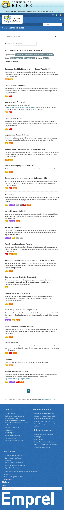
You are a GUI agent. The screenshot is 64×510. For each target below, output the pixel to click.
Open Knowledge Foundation (13, 477)
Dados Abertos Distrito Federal (44, 442)
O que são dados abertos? (13, 455)
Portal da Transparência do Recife (45, 444)
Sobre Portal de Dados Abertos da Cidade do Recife (21, 471)
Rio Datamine (38, 439)
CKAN (5, 482)
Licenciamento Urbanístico (15, 85)
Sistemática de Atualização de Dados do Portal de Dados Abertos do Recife (16, 423)
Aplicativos (8, 430)
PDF (10, 95)
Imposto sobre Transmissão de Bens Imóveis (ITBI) (25, 149)
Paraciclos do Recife (13, 227)
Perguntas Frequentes (12, 435)
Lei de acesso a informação (14, 463)
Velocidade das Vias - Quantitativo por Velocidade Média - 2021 (30, 260)
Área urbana (9, 195)
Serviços (22, 12)
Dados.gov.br (38, 437)
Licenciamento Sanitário (14, 118)
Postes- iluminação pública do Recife (19, 166)
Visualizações (9, 433)
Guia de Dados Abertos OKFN (44, 421)
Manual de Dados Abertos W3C (44, 413)
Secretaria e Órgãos (36, 12)
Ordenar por (9, 44)
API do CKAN (8, 474)
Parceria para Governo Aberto (15, 465)
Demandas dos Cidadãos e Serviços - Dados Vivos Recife (27, 69)
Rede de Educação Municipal (16, 371)
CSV (11, 79)
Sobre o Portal (10, 413)
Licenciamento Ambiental (15, 102)
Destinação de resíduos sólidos (17, 293)
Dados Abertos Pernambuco (43, 434)
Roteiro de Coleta (12, 343)
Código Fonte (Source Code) (14, 440)
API (38, 399)
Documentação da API (48, 399)
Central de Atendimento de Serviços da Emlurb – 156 (26, 178)
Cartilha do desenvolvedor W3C (44, 419)
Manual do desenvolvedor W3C (44, 416)
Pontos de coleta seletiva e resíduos (19, 326)
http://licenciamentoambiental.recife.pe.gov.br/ (20, 107)
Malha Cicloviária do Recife (15, 211)
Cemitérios (9, 359)
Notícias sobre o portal (12, 427)
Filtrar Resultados (12, 61)
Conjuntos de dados (15, 28)
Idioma (4, 485)
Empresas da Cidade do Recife (17, 135)
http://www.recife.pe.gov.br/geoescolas (17, 379)
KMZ (17, 237)
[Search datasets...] (29, 36)
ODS (21, 237)
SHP (17, 204)
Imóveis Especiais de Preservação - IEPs (21, 310)
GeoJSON (11, 204)
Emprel (28, 500)
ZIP (21, 204)
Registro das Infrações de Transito (18, 244)
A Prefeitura (11, 12)
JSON (6, 79)
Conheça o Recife (53, 12)
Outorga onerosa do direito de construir (20, 277)
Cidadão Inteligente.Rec (42, 447)
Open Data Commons (12, 468)
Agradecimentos (10, 438)
